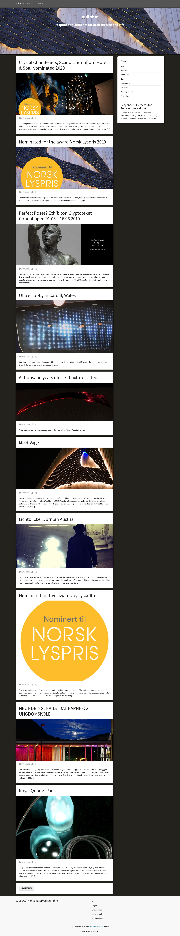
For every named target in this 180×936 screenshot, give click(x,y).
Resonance (125, 83)
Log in (94, 905)
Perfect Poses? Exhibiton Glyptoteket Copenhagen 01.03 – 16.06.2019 (55, 216)
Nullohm (124, 79)
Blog (122, 66)
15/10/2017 (24, 764)
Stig (34, 118)
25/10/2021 (24, 118)
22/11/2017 (24, 572)
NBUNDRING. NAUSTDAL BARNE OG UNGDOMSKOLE (53, 711)
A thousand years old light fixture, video (58, 377)
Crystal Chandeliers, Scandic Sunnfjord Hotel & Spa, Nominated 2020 (63, 65)
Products (30, 3)
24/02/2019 (24, 269)
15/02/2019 (24, 356)
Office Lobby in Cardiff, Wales (47, 295)
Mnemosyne (125, 74)
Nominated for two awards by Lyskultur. (58, 596)
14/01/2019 (24, 424)
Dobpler (124, 70)
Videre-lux (125, 96)
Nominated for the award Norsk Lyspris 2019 (62, 142)
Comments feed (98, 914)
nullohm (20, 3)
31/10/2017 (24, 684)
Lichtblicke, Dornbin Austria (46, 519)
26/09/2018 (24, 493)
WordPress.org (98, 918)
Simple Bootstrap (96, 926)
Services (40, 3)
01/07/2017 (24, 862)
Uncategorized (127, 92)
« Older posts (26, 888)
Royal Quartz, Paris (37, 791)
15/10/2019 (24, 192)
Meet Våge (29, 443)
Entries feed (97, 910)
